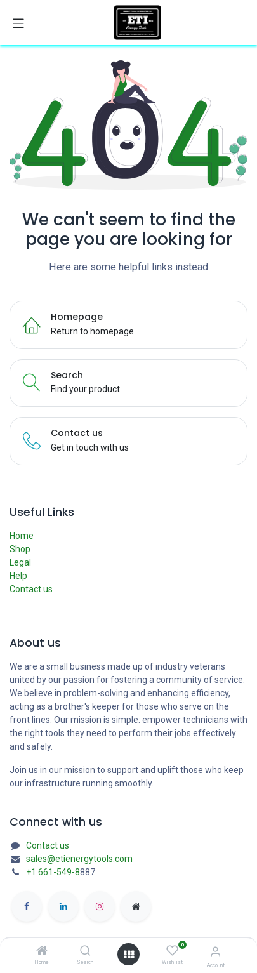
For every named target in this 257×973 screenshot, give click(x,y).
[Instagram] (99, 906)
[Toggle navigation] (18, 23)
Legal (20, 562)
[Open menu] (129, 954)
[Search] (85, 951)
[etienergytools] (136, 906)
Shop (20, 549)
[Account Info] (215, 951)
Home (22, 536)
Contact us (31, 589)
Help (18, 576)
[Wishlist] (172, 950)
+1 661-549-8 (53, 872)
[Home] (42, 951)
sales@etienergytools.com (79, 859)
